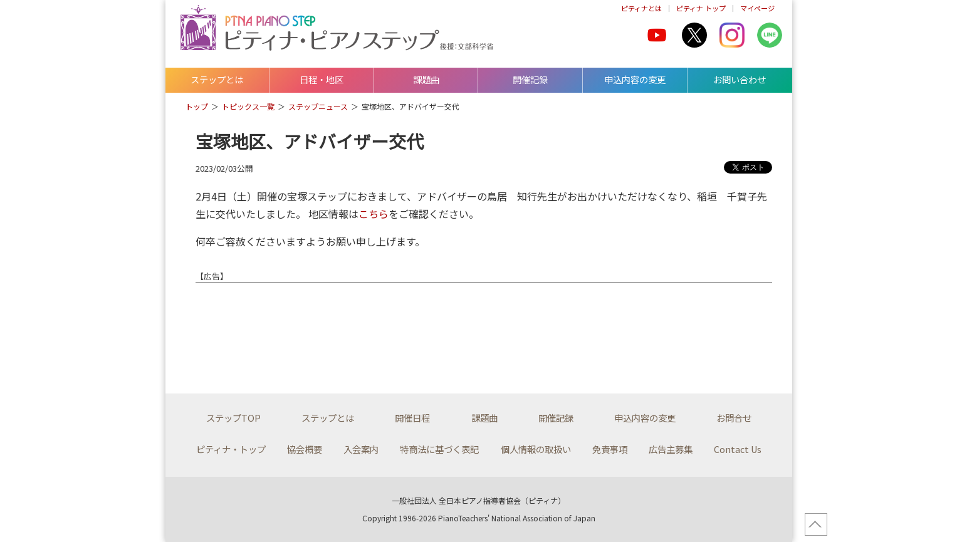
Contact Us (737, 449)
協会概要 (304, 449)
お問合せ (733, 417)
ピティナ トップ (701, 8)
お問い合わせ (739, 79)
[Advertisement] (347, 329)
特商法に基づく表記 (439, 449)
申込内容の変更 (635, 79)
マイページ (757, 8)
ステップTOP (233, 417)
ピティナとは (641, 8)
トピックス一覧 (248, 106)
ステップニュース (318, 106)
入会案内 (361, 449)
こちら (373, 213)
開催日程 (412, 417)
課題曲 (426, 79)
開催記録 (530, 79)
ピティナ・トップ (231, 449)
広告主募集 (671, 449)
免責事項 (609, 449)
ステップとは (217, 79)
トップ (197, 106)
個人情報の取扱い (536, 449)
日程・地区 (321, 79)
